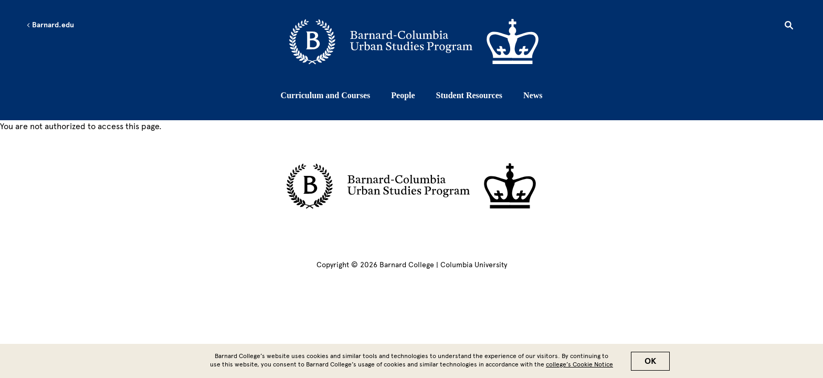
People (403, 95)
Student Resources (469, 95)
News (532, 95)
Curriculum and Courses (326, 95)
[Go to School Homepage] (414, 43)
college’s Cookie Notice (579, 367)
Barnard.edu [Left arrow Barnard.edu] (50, 25)
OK (650, 364)
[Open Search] (789, 27)
